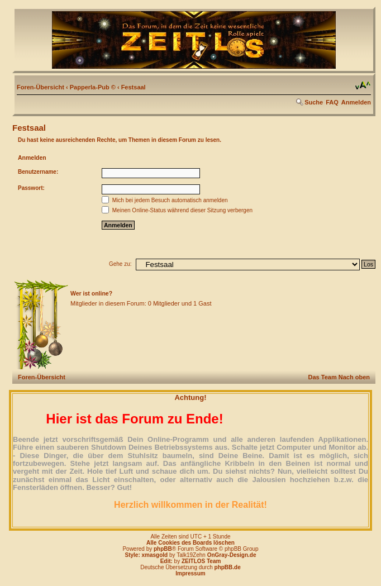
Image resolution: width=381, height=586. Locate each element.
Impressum (190, 573)
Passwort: (31, 188)
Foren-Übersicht (40, 87)
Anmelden (356, 102)
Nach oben (354, 377)
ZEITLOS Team (201, 561)
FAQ (332, 102)
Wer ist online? (91, 293)
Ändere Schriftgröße (363, 85)
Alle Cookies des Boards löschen (190, 543)
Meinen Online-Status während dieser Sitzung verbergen (177, 210)
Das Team (322, 377)
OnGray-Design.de (231, 555)
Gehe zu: (120, 264)
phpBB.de (228, 567)
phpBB (163, 549)
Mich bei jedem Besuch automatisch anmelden (165, 200)
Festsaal (133, 87)
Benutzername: (38, 172)
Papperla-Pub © (93, 87)
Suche (313, 102)
